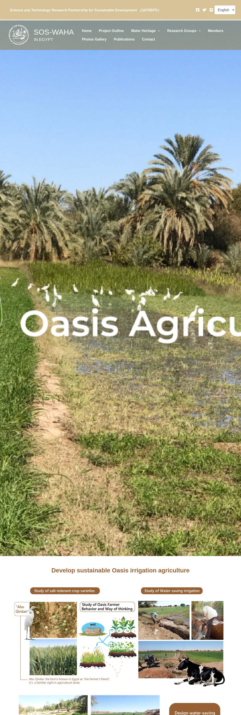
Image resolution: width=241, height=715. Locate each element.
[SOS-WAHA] (19, 35)
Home (86, 29)
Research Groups (177, 29)
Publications (121, 41)
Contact (143, 41)
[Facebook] (198, 10)
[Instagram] (211, 10)
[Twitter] (204, 10)
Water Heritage (140, 29)
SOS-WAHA (54, 32)
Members (206, 29)
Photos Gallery (93, 41)
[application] (152, 29)
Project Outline (108, 29)
